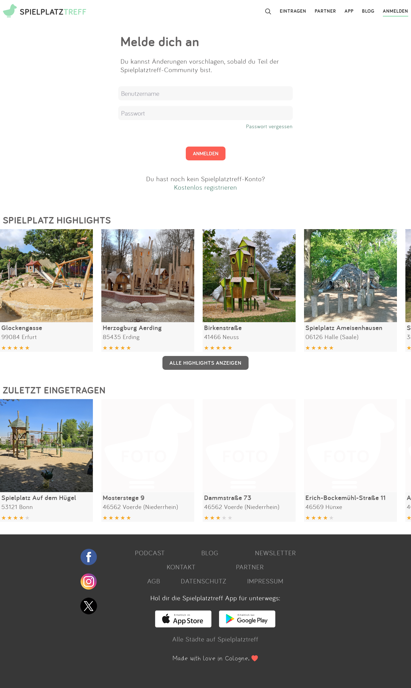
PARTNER (325, 11)
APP (349, 11)
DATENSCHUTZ (203, 581)
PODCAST (150, 552)
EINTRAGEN (293, 11)
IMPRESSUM (265, 581)
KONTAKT (181, 567)
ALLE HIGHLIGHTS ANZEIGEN (205, 362)
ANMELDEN (395, 11)
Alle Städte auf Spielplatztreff (215, 639)
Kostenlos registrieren (205, 187)
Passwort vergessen (269, 126)
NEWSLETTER (275, 552)
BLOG (368, 11)
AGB (153, 581)
